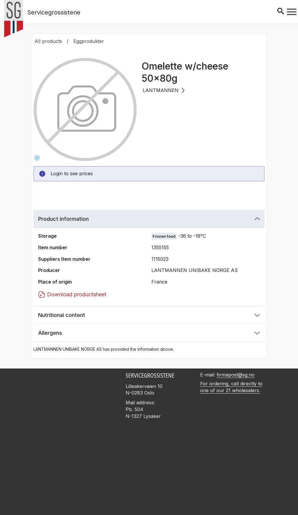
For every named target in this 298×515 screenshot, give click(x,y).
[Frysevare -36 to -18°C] (37, 157)
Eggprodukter (88, 41)
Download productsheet (72, 294)
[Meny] (292, 12)
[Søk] (280, 11)
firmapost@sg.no (236, 375)
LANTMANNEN (163, 90)
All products (48, 41)
